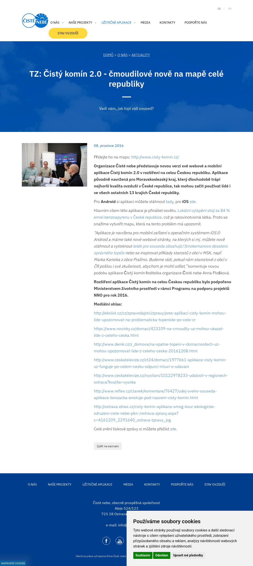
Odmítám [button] (161, 555)
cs (219, 8)
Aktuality (141, 55)
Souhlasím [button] (143, 555)
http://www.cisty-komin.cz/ (155, 157)
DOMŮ (108, 55)
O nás (122, 55)
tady (169, 201)
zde (192, 201)
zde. (173, 428)
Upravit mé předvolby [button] (188, 555)
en (229, 8)
